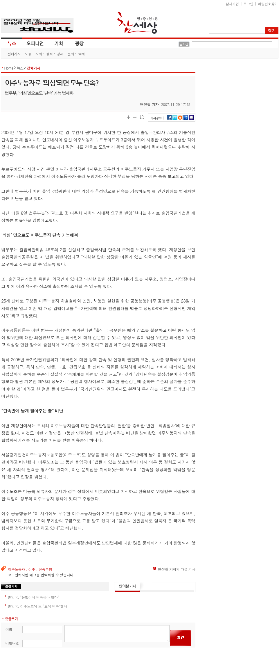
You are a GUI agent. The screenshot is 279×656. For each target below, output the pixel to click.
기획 (58, 43)
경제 (60, 53)
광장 (75, 43)
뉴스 (11, 43)
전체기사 (14, 53)
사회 (38, 53)
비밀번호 (12, 643)
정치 (49, 53)
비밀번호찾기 (268, 3)
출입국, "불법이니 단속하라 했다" (33, 597)
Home (8, 67)
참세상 (137, 23)
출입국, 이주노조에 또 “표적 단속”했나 (37, 606)
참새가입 (232, 3)
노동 (28, 53)
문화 (70, 53)
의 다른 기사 (174, 569)
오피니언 (35, 43)
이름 (9, 629)
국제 (81, 53)
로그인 (248, 3)
